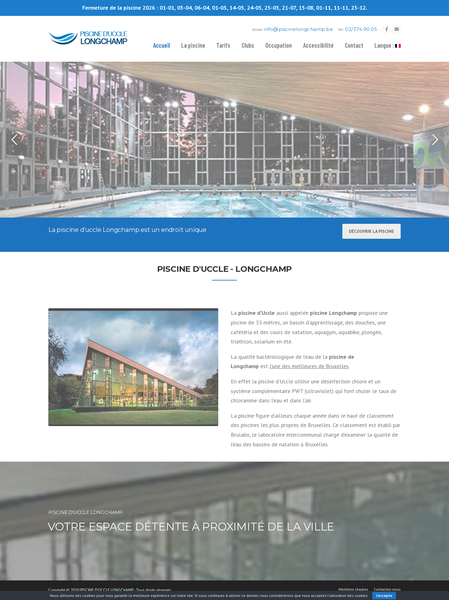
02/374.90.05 (361, 29)
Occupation (278, 45)
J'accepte (384, 595)
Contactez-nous (387, 589)
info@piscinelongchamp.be (298, 29)
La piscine (193, 45)
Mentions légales (353, 589)
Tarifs (223, 45)
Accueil (161, 45)
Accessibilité (318, 45)
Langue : (387, 45)
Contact (354, 45)
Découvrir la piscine (371, 231)
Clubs (248, 45)
